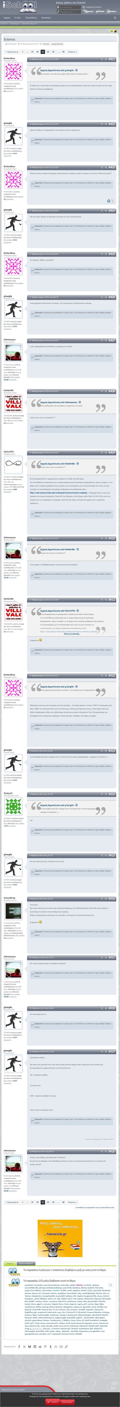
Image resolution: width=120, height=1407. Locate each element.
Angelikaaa (62, 1293)
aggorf (39, 1304)
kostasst (28, 1293)
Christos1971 (72, 1312)
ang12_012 (29, 1290)
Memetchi (99, 1287)
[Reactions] (110, 200)
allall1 (35, 1317)
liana (27, 1326)
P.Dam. (45, 1301)
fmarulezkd (71, 1293)
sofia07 (64, 1298)
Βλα (91, 1328)
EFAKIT (32, 1301)
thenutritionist (54, 1285)
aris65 (69, 1290)
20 (37, 52)
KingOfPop (29, 1312)
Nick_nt (106, 1293)
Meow (51, 1306)
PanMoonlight (43, 1315)
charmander (47, 1290)
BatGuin (54, 1293)
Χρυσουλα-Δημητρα (84, 1323)
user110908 (29, 1287)
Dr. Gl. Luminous (59, 1309)
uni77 (49, 1334)
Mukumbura (84, 1331)
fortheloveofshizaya (54, 1287)
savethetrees (30, 1306)
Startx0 (84, 1290)
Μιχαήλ (55, 1304)
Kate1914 (62, 1301)
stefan (57, 1331)
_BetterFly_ (65, 1331)
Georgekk (103, 1320)
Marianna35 (65, 1328)
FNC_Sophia (78, 1296)
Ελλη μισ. (47, 1328)
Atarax (43, 1323)
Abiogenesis (68, 1306)
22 (48, 52)
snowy (94, 1306)
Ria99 (87, 1320)
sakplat (72, 1285)
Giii (68, 1309)
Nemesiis (58, 1306)
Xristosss (28, 1315)
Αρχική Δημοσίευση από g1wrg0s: (59, 70)
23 (53, 52)
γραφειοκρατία (57, 44)
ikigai (97, 1304)
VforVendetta (30, 1331)
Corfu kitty (65, 1285)
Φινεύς (35, 1293)
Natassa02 (83, 1326)
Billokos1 (43, 1298)
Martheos (76, 1287)
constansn (53, 1301)
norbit (55, 1326)
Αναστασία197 (52, 1323)
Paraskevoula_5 (56, 1320)
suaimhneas (71, 1301)
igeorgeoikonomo (32, 1334)
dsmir (70, 1298)
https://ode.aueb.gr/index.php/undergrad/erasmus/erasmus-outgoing (58, 493)
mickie (52, 1331)
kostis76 (91, 1287)
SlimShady (106, 1290)
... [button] (27, 52)
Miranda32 (82, 1312)
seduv (43, 1326)
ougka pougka (60, 1317)
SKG (36, 1287)
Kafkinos (38, 1290)
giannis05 (86, 1306)
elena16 (28, 1320)
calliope (62, 1323)
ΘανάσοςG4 (72, 1315)
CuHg (27, 1328)
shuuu (99, 1296)
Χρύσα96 (103, 1326)
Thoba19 (74, 1328)
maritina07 (29, 1285)
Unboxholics (36, 1296)
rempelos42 (42, 1312)
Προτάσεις (46, 17)
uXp (58, 1298)
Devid (73, 1323)
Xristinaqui (74, 1326)
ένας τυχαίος (78, 1298)
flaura (61, 1304)
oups (59, 1312)
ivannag (45, 1306)
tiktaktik (79, 1334)
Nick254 (105, 1315)
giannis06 (97, 1290)
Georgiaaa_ (29, 1298)
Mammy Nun (47, 1309)
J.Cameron (55, 1328)
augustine (90, 1309)
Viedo (37, 1323)
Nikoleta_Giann (69, 1320)
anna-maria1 (64, 1326)
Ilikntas (84, 1287)
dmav (33, 1304)
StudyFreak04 (93, 1326)
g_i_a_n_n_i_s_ (36, 1328)
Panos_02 (80, 1320)
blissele (99, 1293)
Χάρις (35, 1315)
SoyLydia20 (56, 1334)
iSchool (21, 7)
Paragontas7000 (90, 1296)
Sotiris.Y (106, 1296)
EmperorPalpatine (94, 1312)
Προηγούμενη (12, 52)
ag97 (32, 1323)
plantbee (76, 1290)
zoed (45, 1285)
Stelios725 (98, 1328)
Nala (85, 1301)
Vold (47, 1331)
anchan (91, 1304)
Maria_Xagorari (70, 1304)
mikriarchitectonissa (46, 1317)
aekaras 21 (78, 1306)
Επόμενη (71, 52)
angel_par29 (82, 1304)
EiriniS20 (74, 1331)
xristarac (38, 1301)
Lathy (79, 1293)
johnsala (42, 1287)
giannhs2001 (93, 1301)
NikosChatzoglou (84, 1315)
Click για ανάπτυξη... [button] (72, 634)
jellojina (69, 1296)
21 (43, 52)
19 (32, 52)
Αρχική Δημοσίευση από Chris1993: (59, 610)
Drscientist (38, 1285)
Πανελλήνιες (31, 17)
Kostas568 (71, 1317)
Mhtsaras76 (88, 1298)
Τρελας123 (98, 1309)
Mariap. (46, 1320)
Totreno (28, 1296)
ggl (35, 1312)
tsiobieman (54, 1315)
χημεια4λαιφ (37, 1320)
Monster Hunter (68, 1334)
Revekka (42, 1334)
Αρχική (7, 17)
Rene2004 (40, 1331)
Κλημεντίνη (103, 1323)
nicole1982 (36, 1309)
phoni (37, 1298)
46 (63, 52)
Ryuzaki (49, 1326)
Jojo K (50, 1298)
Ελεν (63, 1312)
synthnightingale (88, 1293)
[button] (115, 18)
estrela (79, 1301)
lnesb (68, 1323)
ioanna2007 (60, 1296)
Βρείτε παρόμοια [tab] (26, 1263)
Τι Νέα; (17, 17)
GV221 (90, 1290)
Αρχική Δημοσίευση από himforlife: (59, 463)
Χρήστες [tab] (10, 1263)
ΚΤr (40, 1293)
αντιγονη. (74, 1309)
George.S (63, 1315)
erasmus (46, 44)
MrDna (38, 1306)
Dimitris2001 (89, 1317)
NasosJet (28, 1317)
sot (55, 1298)
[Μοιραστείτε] (106, 59)
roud (102, 1331)
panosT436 (67, 1287)
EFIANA (100, 1306)
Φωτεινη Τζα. (34, 1326)
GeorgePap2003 (48, 1296)
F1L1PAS (63, 1290)
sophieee (95, 1285)
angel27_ (79, 1317)
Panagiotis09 (95, 1331)
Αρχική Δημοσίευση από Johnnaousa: (60, 402)
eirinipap (105, 1312)
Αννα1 (95, 1323)
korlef (27, 1323)
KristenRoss (12, 44)
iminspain (46, 1293)
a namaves (46, 1304)
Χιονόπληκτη (84, 1328)
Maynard (97, 1298)
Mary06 (82, 1309)
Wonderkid (96, 1315)
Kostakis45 (94, 1320)
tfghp (102, 1304)
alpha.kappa (100, 1317)
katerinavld (52, 1312)
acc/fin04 (87, 1285)
